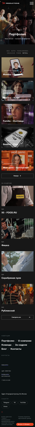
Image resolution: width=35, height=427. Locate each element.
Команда (7, 345)
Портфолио (9, 341)
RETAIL (25, 53)
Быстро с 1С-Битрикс (24, 424)
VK (15, 402)
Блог (5, 349)
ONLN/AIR (11, 53)
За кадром (21, 345)
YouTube (23, 402)
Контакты (16, 349)
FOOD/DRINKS (22, 51)
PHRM (19, 53)
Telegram (6, 402)
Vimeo (5, 406)
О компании (24, 341)
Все (8, 51)
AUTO (13, 51)
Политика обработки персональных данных (24, 417)
